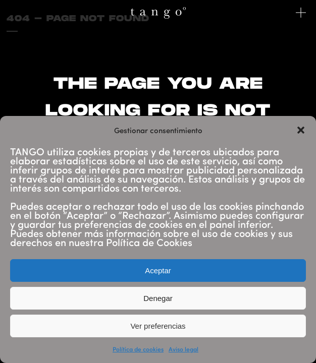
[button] (301, 130)
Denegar (158, 298)
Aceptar (158, 270)
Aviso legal (183, 349)
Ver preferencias (157, 326)
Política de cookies (138, 349)
